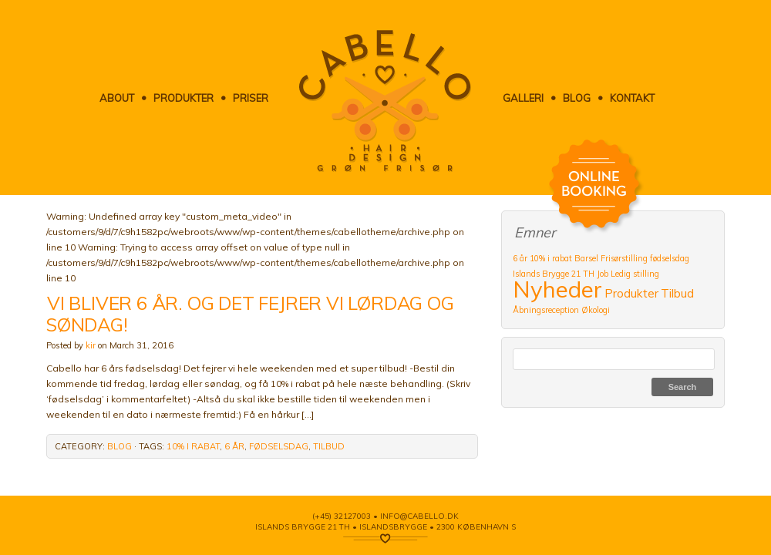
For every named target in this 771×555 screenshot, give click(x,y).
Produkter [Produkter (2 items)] (631, 293)
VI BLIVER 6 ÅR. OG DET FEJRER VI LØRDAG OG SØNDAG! (250, 313)
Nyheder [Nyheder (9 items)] (557, 289)
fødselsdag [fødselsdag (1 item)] (669, 258)
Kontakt (632, 98)
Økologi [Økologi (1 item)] (595, 309)
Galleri (523, 98)
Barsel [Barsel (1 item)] (586, 258)
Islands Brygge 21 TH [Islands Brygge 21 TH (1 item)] (553, 273)
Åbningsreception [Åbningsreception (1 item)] (546, 309)
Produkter (183, 98)
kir (91, 345)
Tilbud (329, 446)
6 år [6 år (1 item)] (520, 258)
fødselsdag (278, 446)
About (116, 98)
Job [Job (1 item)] (602, 273)
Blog (577, 98)
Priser (250, 98)
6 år (234, 446)
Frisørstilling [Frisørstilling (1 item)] (624, 258)
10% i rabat (193, 446)
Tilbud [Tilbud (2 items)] (677, 293)
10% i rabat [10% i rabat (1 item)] (551, 258)
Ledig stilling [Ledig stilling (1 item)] (635, 273)
